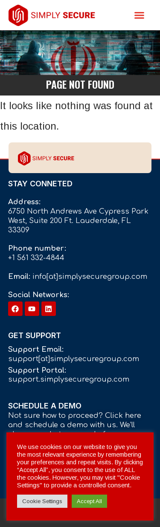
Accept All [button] (89, 501)
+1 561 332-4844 (36, 258)
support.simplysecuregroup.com (68, 379)
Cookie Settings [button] (42, 501)
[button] (139, 15)
